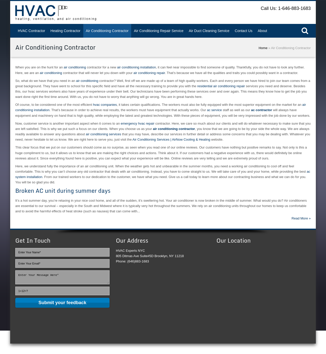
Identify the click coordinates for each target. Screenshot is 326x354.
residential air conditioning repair (221, 86)
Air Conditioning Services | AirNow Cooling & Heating (171, 139)
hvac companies (105, 105)
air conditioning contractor (174, 129)
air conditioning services (103, 134)
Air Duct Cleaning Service (209, 31)
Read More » (301, 218)
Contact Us (243, 31)
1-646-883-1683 (294, 8)
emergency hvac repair (137, 123)
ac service (214, 110)
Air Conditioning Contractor (107, 31)
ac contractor (261, 110)
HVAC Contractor (31, 31)
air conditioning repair (149, 73)
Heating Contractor (65, 31)
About (262, 31)
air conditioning (75, 67)
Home (263, 48)
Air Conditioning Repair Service (159, 31)
